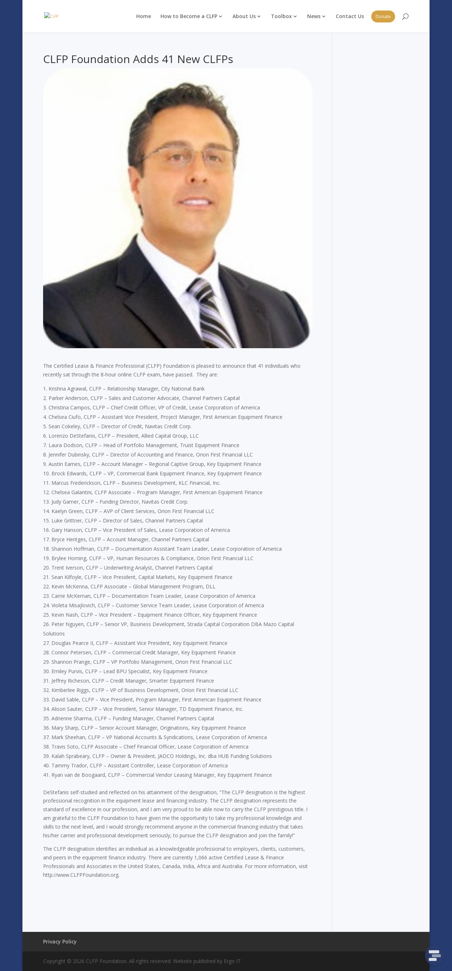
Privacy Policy (60, 941)
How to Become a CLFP (188, 16)
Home (143, 16)
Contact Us (350, 16)
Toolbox (281, 16)
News (314, 16)
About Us (244, 16)
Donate (383, 16)
